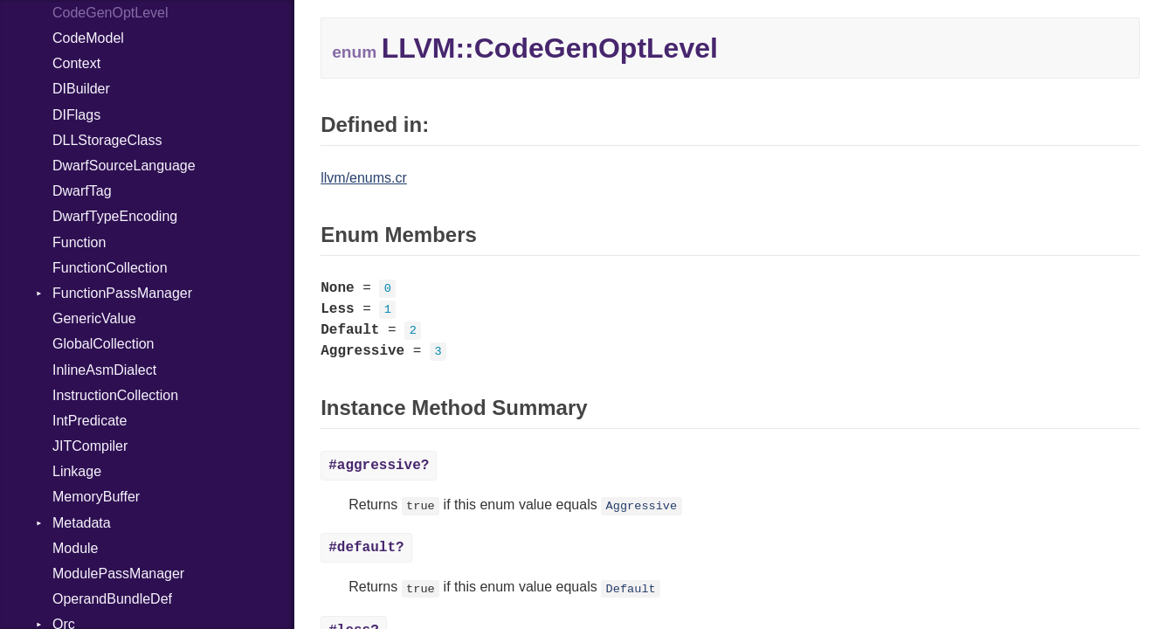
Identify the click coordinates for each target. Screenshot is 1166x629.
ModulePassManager (118, 573)
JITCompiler (90, 446)
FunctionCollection (110, 267)
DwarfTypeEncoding (114, 216)
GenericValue (94, 318)
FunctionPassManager (122, 293)
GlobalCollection (103, 343)
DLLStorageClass (107, 140)
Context (76, 63)
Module (75, 548)
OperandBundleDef (112, 598)
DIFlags (76, 114)
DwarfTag (82, 190)
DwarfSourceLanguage (124, 165)
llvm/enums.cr (364, 177)
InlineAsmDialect (104, 370)
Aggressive (642, 506)
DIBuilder (81, 88)
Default (631, 588)
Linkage (76, 471)
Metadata (81, 522)
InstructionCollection (115, 395)
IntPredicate (89, 420)
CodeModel (88, 38)
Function (79, 242)
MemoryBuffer (96, 496)
